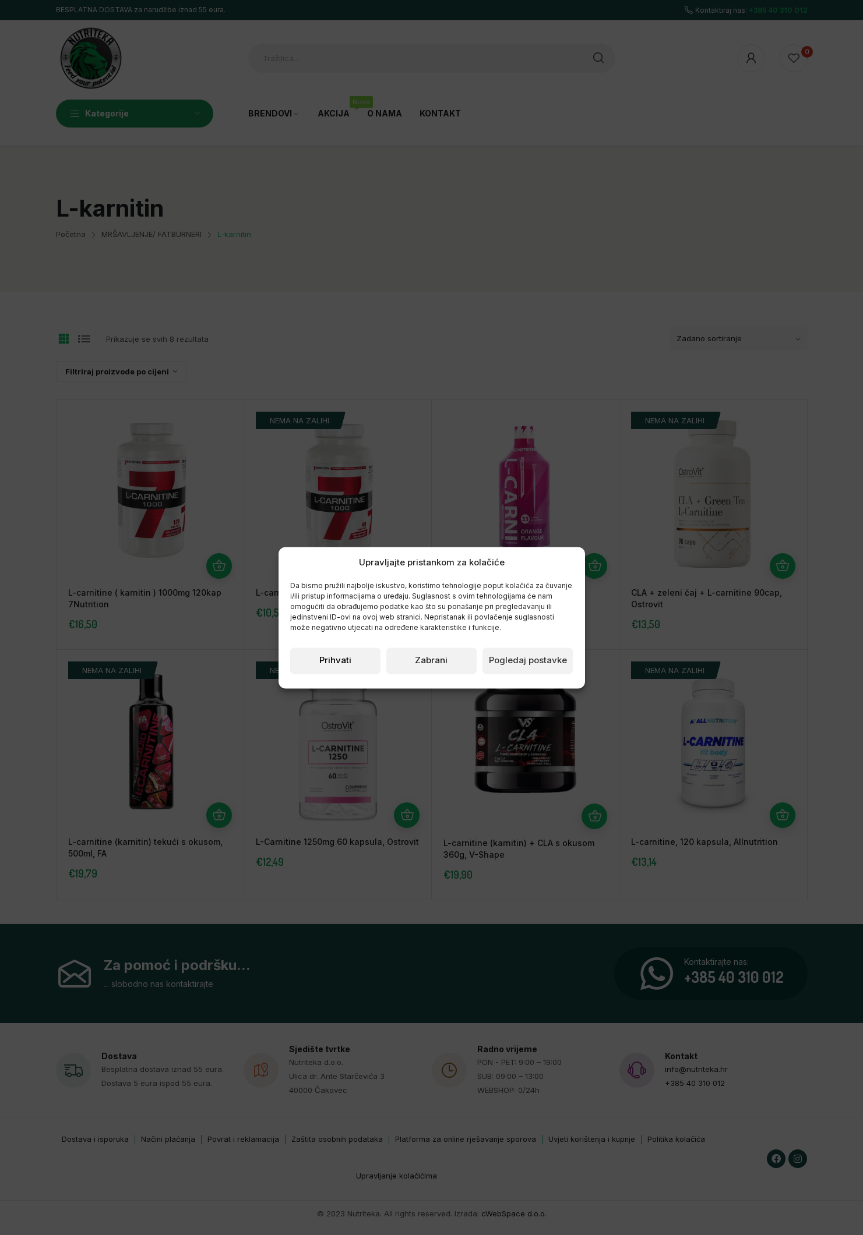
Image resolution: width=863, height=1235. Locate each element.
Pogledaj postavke (528, 660)
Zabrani (431, 660)
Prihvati (335, 660)
